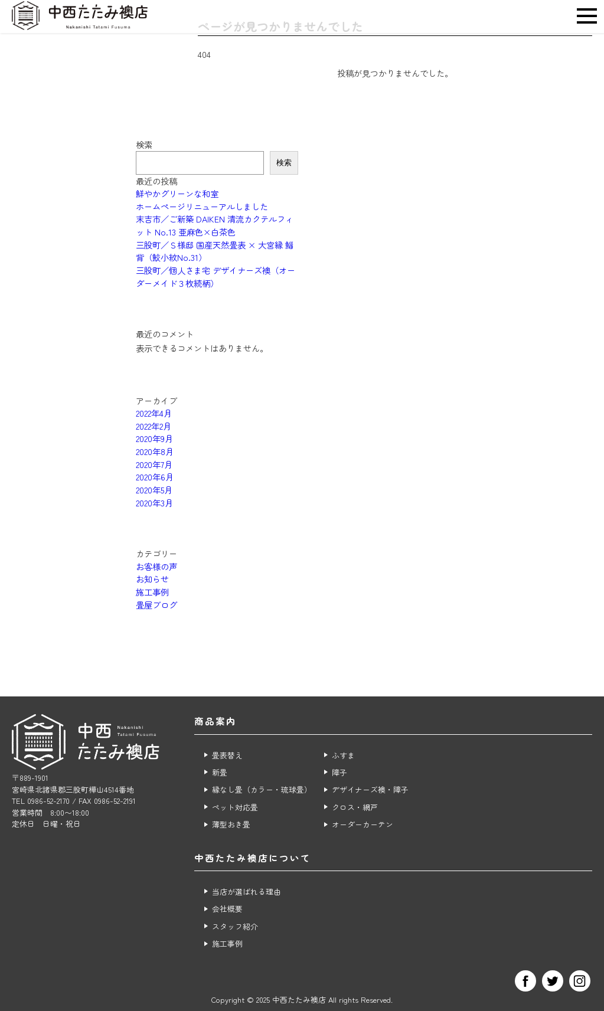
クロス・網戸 (355, 807)
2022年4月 (154, 413)
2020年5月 (154, 489)
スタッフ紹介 (235, 926)
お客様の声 (156, 566)
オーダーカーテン (362, 824)
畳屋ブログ (156, 604)
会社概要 (227, 908)
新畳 (219, 772)
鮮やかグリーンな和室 (177, 193)
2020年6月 (155, 476)
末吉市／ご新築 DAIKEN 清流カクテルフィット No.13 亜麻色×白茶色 (214, 225)
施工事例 (152, 591)
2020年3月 (154, 502)
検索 (144, 144)
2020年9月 (154, 438)
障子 (339, 772)
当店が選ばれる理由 (246, 891)
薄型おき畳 (231, 824)
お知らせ (152, 578)
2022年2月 (153, 426)
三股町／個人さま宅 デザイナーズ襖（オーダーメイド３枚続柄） (215, 276)
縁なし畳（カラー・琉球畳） (262, 789)
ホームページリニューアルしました (202, 206)
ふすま (343, 755)
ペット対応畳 (235, 807)
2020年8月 (155, 451)
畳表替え (227, 755)
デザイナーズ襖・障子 (370, 789)
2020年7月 (154, 464)
